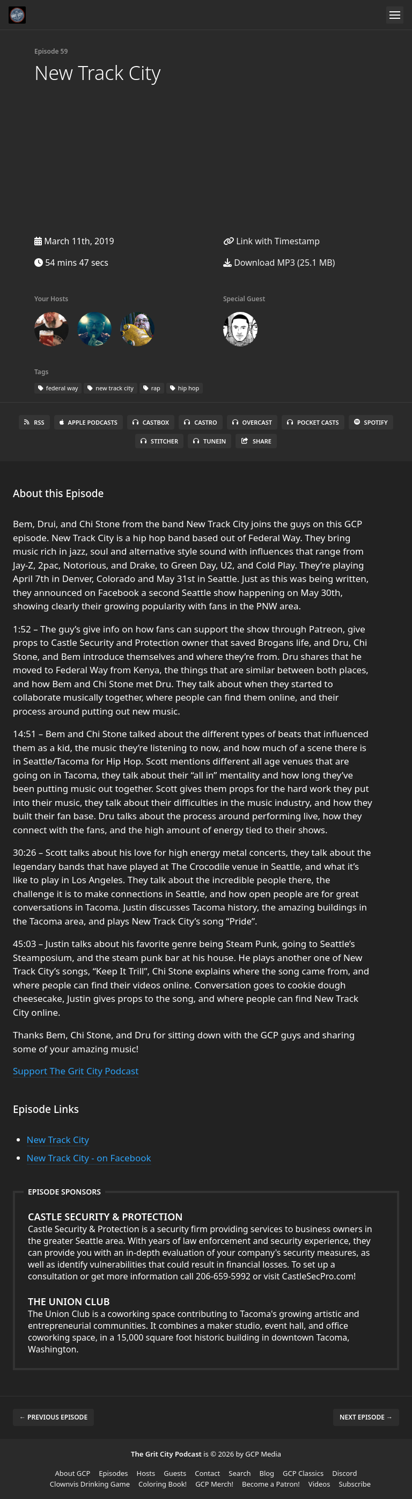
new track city (110, 388)
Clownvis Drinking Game (90, 1484)
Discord (344, 1473)
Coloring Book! (162, 1484)
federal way (58, 388)
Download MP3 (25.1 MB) (279, 262)
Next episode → (366, 1417)
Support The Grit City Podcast (75, 1071)
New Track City (58, 1139)
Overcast (252, 422)
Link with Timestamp (271, 241)
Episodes (113, 1473)
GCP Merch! (214, 1484)
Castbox (151, 422)
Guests (175, 1473)
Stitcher (159, 441)
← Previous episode (53, 1417)
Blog (266, 1473)
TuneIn (209, 441)
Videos (319, 1484)
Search (240, 1473)
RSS (34, 422)
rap (151, 388)
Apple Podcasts (88, 422)
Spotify (371, 422)
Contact (207, 1473)
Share (256, 441)
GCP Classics (303, 1473)
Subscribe (355, 1484)
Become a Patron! (271, 1484)
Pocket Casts (313, 422)
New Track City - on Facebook (89, 1158)
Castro (200, 422)
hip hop (184, 388)
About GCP (73, 1473)
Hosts (146, 1473)
